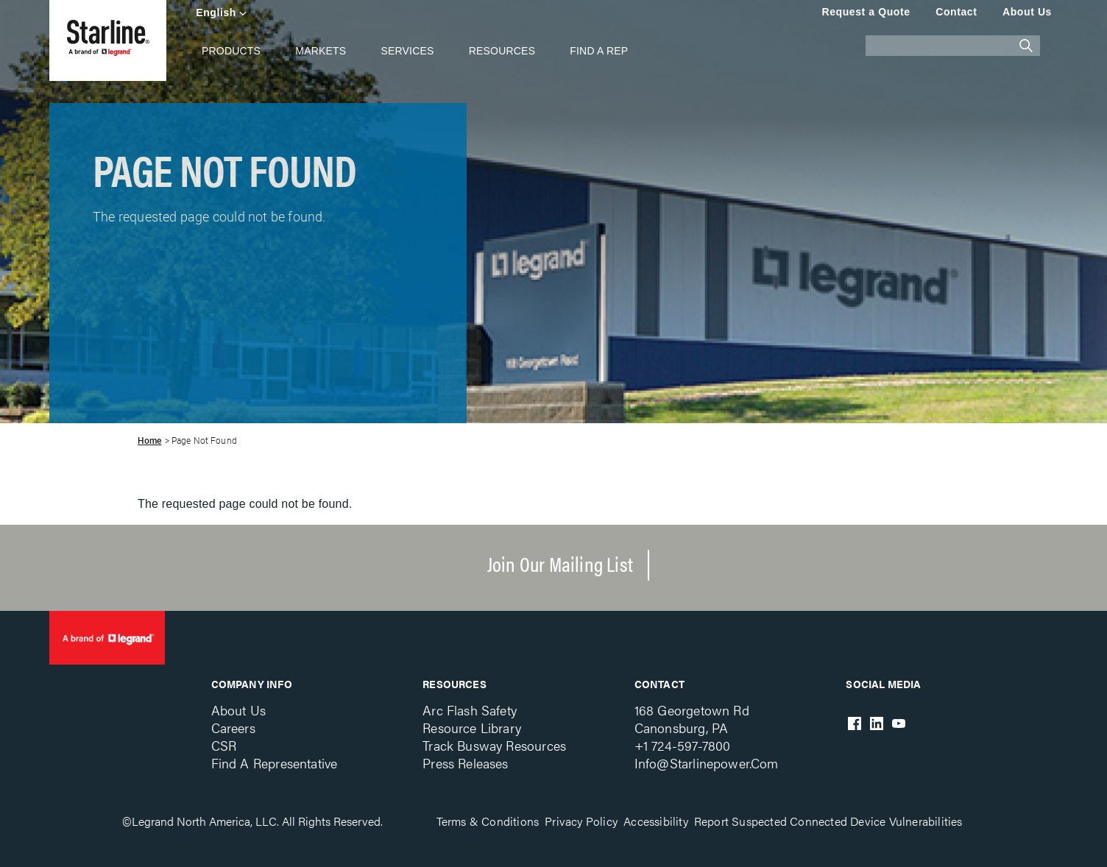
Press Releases (465, 763)
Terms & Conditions (488, 821)
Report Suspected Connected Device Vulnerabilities (828, 821)
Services (407, 51)
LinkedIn (876, 723)
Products (231, 51)
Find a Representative (274, 763)
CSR (224, 745)
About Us (1027, 12)
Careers (233, 727)
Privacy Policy (581, 821)
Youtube (899, 723)
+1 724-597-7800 (682, 745)
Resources (502, 51)
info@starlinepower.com (706, 763)
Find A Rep (599, 51)
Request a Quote (865, 12)
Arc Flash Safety (469, 710)
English (216, 12)
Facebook (854, 723)
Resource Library (471, 727)
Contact (956, 12)
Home (150, 441)
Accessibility (655, 821)
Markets (320, 51)
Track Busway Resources (494, 745)
